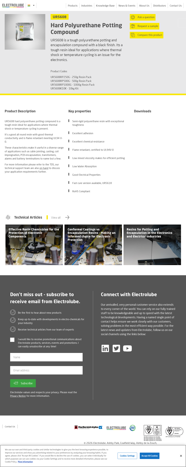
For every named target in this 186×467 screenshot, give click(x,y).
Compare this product (146, 35)
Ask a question (142, 17)
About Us (144, 5)
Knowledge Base (105, 5)
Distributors (159, 5)
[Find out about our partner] (88, 427)
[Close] (181, 455)
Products (72, 5)
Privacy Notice (18, 395)
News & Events (127, 5)
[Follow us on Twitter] (116, 348)
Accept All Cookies (149, 455)
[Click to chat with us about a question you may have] (182, 23)
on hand (44, 167)
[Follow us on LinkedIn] (105, 348)
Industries (86, 5)
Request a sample (144, 26)
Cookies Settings (127, 455)
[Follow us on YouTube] (127, 348)
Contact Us (176, 5)
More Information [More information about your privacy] (25, 461)
